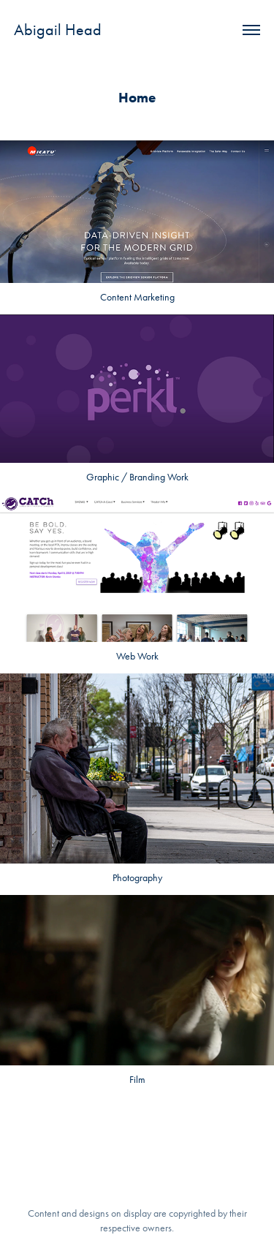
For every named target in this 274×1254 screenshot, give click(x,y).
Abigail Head (58, 29)
